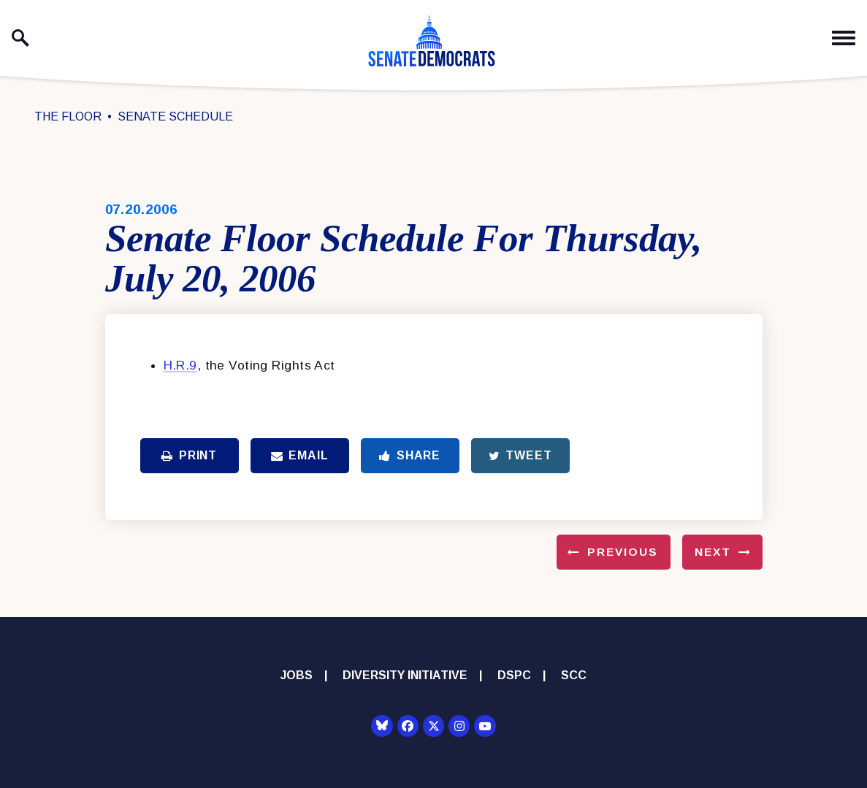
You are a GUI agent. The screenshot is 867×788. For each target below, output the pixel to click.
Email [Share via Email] (300, 455)
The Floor (68, 116)
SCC (574, 675)
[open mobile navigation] (843, 38)
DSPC (514, 675)
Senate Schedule (175, 116)
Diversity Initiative (405, 675)
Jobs (296, 675)
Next (713, 552)
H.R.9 (180, 365)
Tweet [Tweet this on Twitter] (520, 455)
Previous (622, 552)
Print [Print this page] (189, 455)
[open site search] (20, 38)
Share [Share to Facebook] (409, 455)
